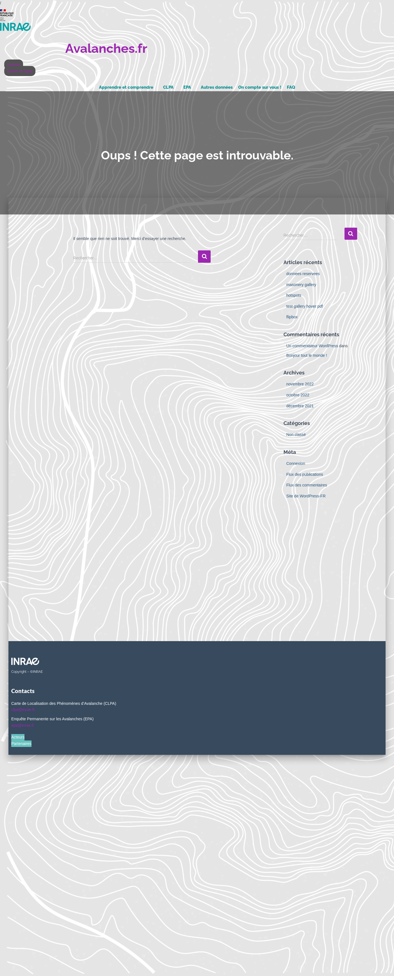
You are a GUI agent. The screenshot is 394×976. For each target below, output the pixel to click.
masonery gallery (301, 284)
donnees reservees (303, 273)
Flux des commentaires (306, 485)
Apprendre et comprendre (126, 87)
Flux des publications (304, 474)
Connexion (295, 463)
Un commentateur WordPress (312, 346)
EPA (187, 87)
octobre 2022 (297, 395)
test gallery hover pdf (304, 306)
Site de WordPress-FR (306, 496)
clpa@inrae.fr (23, 709)
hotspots (293, 295)
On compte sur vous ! (259, 87)
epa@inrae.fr (22, 725)
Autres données (217, 87)
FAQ (291, 87)
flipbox (292, 317)
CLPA (168, 87)
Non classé (296, 434)
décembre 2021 (300, 406)
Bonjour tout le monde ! (306, 355)
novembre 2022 (300, 384)
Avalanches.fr (106, 48)
